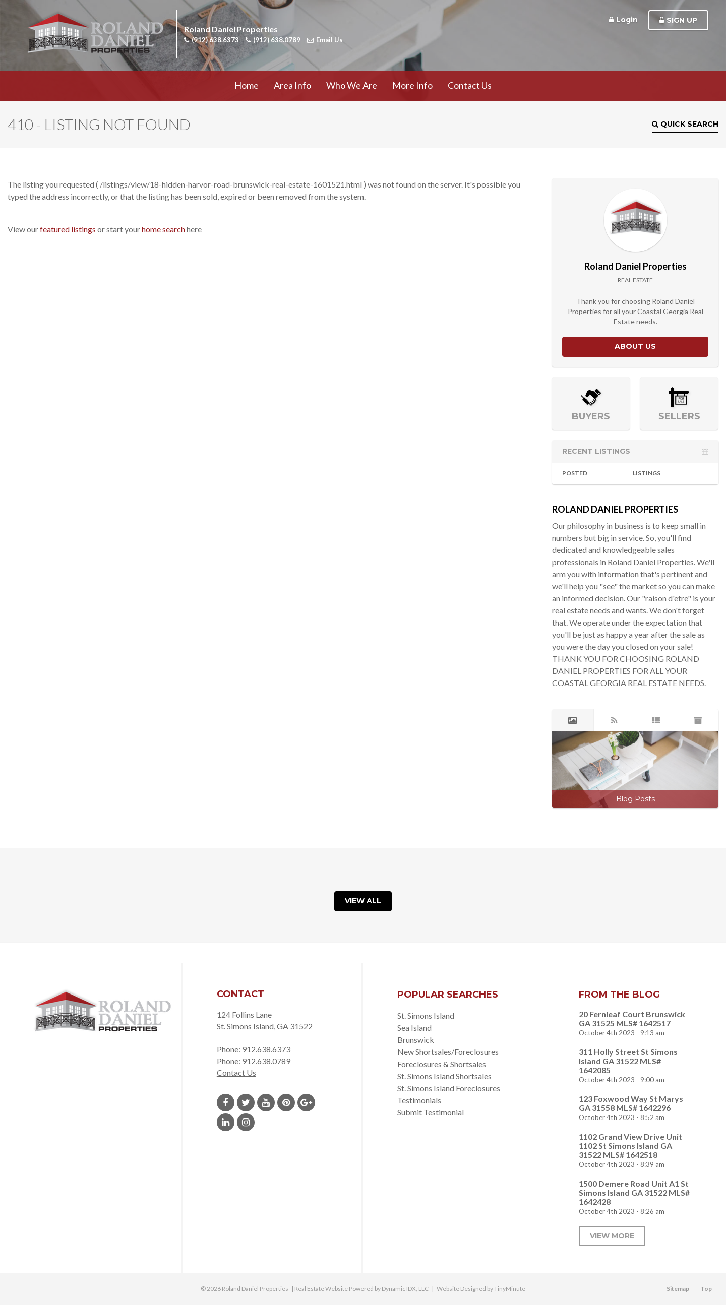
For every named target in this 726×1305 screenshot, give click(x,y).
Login (623, 19)
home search (163, 229)
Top (706, 1288)
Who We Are (351, 85)
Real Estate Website (321, 1288)
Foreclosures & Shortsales (441, 1064)
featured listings (68, 229)
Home (246, 85)
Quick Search (685, 124)
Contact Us (470, 85)
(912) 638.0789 (273, 40)
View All (363, 900)
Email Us (325, 40)
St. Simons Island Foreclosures (448, 1088)
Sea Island (414, 1027)
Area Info (292, 85)
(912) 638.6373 (211, 40)
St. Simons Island (425, 1015)
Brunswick (415, 1039)
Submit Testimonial (430, 1112)
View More (612, 1235)
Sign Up (678, 20)
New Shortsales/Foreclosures (448, 1052)
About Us (635, 346)
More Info (412, 85)
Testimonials (419, 1100)
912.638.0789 (266, 1061)
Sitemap (678, 1288)
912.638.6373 (266, 1049)
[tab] (573, 720)
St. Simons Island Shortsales (444, 1076)
